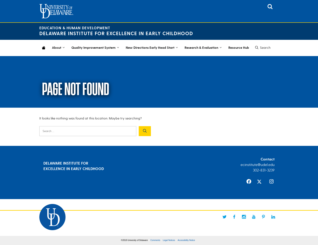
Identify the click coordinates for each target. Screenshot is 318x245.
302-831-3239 (264, 170)
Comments (155, 240)
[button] (262, 48)
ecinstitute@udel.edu (258, 165)
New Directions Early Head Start (152, 48)
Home (44, 50)
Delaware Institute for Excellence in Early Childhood (116, 33)
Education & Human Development (74, 28)
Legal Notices (169, 240)
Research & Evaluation (204, 48)
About (59, 48)
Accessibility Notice (186, 240)
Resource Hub (238, 48)
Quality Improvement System (95, 48)
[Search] (145, 131)
